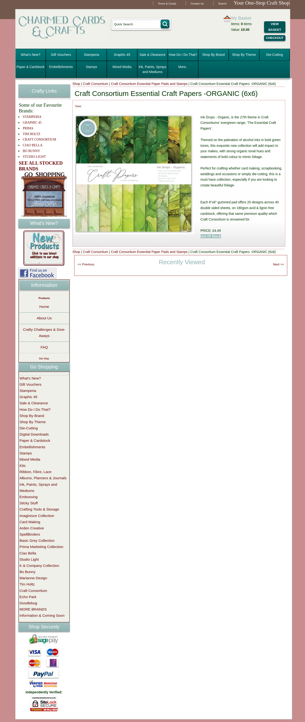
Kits (23, 466)
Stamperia (91, 55)
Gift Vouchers (61, 55)
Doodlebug (28, 603)
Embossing (29, 497)
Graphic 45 (122, 55)
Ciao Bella (28, 553)
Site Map (44, 358)
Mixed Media (121, 67)
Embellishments (61, 67)
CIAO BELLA (33, 145)
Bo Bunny (28, 572)
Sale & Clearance (153, 55)
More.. (183, 67)
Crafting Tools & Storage (39, 509)
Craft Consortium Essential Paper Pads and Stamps (149, 84)
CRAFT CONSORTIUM (39, 139)
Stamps (91, 67)
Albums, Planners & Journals (43, 478)
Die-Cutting (274, 55)
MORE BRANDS (33, 609)
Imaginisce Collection (37, 516)
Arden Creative (32, 528)
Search (222, 3)
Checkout (275, 38)
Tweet (78, 106)
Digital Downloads (34, 434)
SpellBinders (30, 534)
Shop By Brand (213, 55)
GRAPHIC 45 (32, 122)
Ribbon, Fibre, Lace (35, 472)
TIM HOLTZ (32, 134)
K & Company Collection (39, 566)
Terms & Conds (167, 3)
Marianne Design (33, 578)
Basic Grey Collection (37, 540)
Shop (76, 84)
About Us (44, 318)
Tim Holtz (27, 584)
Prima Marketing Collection (41, 547)
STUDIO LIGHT (34, 156)
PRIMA (28, 128)
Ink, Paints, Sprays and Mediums (153, 69)
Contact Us (197, 3)
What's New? (30, 55)
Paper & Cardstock (30, 67)
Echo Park (28, 597)
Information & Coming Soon (42, 615)
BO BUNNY (31, 151)
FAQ (44, 347)
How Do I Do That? (183, 55)
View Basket (274, 27)
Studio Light (29, 559)
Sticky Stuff (29, 503)
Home (44, 307)
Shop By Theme (244, 55)
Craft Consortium (95, 84)
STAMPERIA (32, 117)
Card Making (30, 522)
